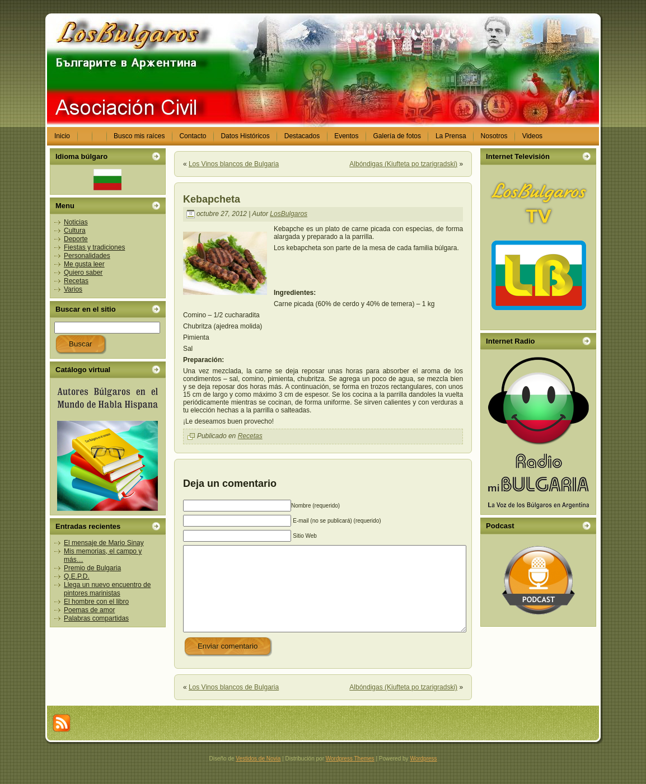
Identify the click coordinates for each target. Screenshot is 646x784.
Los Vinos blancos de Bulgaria (234, 164)
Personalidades (87, 256)
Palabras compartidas (96, 618)
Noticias (76, 222)
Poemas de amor (89, 610)
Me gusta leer (84, 264)
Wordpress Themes (350, 775)
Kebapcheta (211, 199)
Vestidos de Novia (258, 775)
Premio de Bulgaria (92, 568)
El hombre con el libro (96, 601)
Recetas (76, 281)
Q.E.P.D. (77, 576)
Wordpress (423, 775)
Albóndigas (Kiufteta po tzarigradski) (403, 164)
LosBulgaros (288, 214)
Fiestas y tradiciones (94, 247)
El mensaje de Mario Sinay (104, 543)
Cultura (75, 230)
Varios (73, 289)
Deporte (76, 239)
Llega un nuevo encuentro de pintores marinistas (107, 589)
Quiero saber (83, 272)
